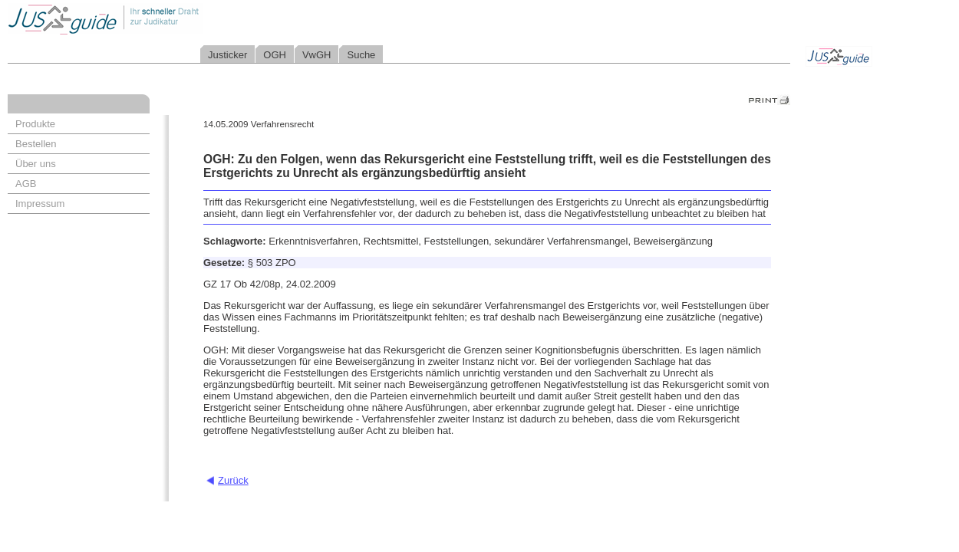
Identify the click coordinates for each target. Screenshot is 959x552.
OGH (274, 55)
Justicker (227, 55)
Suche (361, 55)
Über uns (35, 163)
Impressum (39, 203)
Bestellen (35, 144)
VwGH (316, 55)
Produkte (35, 124)
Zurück (233, 480)
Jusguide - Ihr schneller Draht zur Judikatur (154, 19)
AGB (25, 183)
